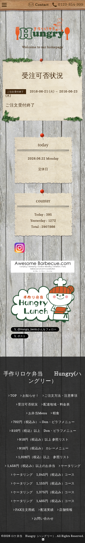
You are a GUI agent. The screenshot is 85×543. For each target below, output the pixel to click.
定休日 (43, 169)
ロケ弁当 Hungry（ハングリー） (33, 536)
